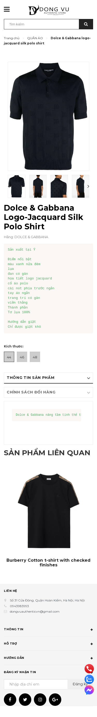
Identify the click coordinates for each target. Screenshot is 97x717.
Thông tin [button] (48, 641)
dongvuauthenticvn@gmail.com (34, 622)
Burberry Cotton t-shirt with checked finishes (48, 573)
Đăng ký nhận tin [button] (48, 684)
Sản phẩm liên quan (36, 458)
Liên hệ (10, 602)
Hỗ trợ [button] (48, 655)
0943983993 (19, 617)
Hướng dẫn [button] (48, 669)
